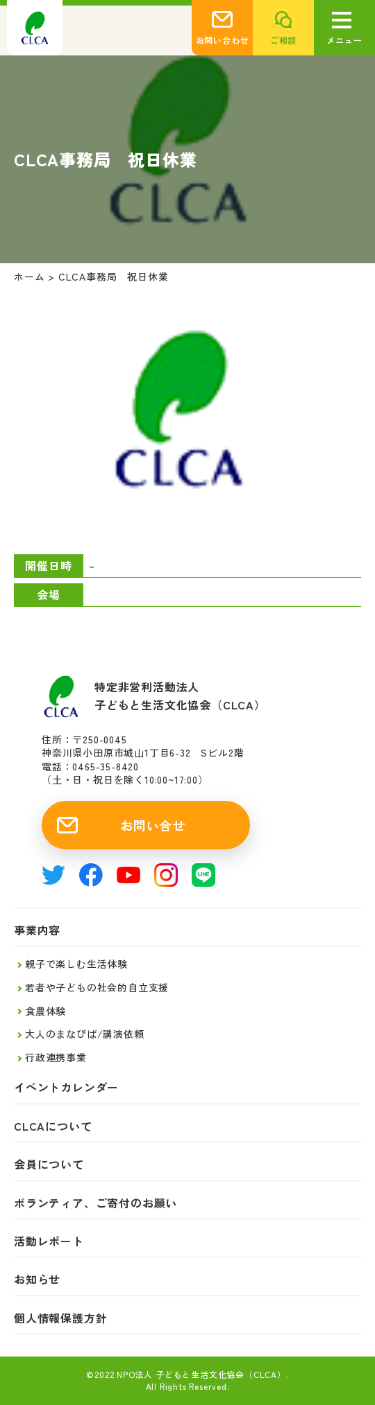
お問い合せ (152, 825)
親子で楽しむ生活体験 (76, 964)
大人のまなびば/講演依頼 (84, 1034)
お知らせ (37, 1279)
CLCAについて (53, 1126)
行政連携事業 (56, 1057)
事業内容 (37, 930)
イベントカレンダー (66, 1087)
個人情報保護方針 (60, 1318)
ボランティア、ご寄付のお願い (95, 1203)
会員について (49, 1164)
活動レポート (49, 1241)
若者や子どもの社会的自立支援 (97, 987)
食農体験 (45, 1011)
